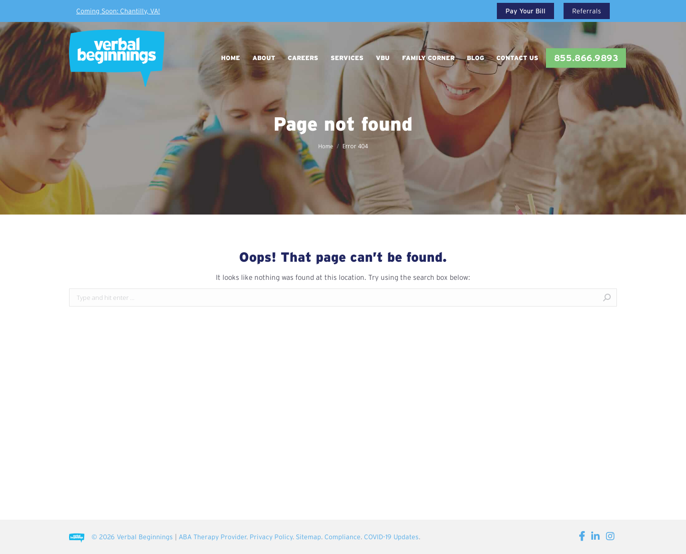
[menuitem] (230, 58)
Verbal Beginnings (145, 537)
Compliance (342, 537)
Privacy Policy (271, 537)
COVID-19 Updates (391, 537)
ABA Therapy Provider (212, 537)
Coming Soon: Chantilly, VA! (118, 11)
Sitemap (308, 537)
